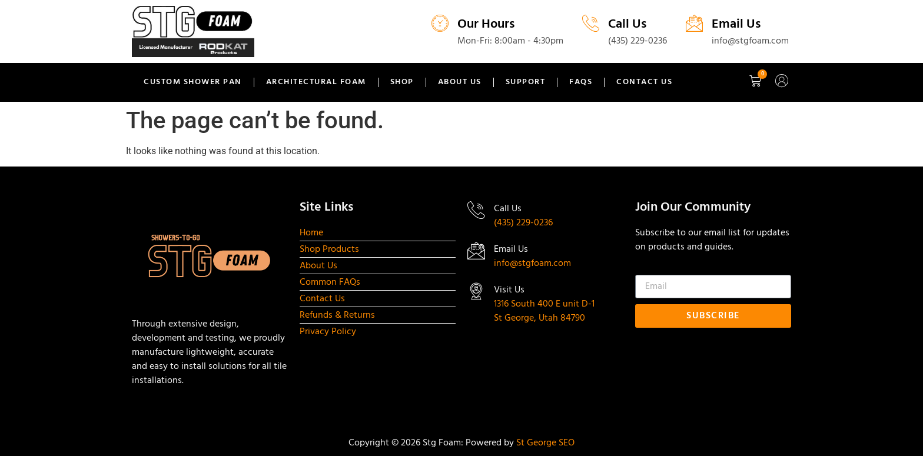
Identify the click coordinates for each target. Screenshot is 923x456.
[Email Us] (694, 23)
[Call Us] (590, 23)
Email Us (736, 24)
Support (526, 82)
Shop (402, 82)
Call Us (627, 24)
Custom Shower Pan (193, 82)
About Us (460, 82)
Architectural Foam (316, 82)
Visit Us (509, 290)
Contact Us (644, 82)
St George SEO (545, 443)
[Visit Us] (476, 291)
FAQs (580, 82)
